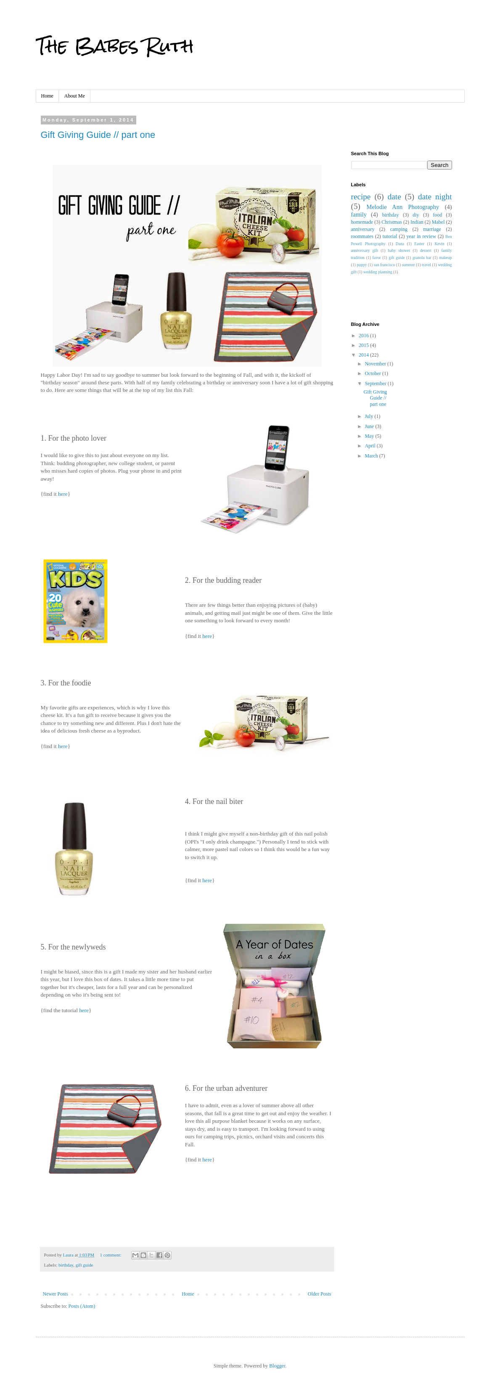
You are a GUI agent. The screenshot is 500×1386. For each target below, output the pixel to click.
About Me (74, 96)
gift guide (84, 1264)
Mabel (438, 222)
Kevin (439, 243)
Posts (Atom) (82, 1306)
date (394, 196)
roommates (362, 236)
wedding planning (377, 272)
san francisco (384, 264)
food (437, 215)
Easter (419, 243)
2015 (364, 345)
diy (416, 215)
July (369, 416)
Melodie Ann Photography (403, 207)
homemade (362, 222)
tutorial (390, 236)
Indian (416, 222)
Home (47, 96)
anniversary (363, 229)
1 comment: (111, 1254)
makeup (445, 257)
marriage (432, 229)
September (376, 383)
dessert (425, 250)
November (376, 364)
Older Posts (319, 1294)
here (63, 494)
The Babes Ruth (115, 46)
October (373, 373)
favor (376, 257)
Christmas (391, 222)
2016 (364, 336)
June (370, 426)
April (370, 446)
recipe (361, 196)
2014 (364, 355)
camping (398, 229)
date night (435, 196)
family (359, 214)
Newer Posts (55, 1294)
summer (408, 264)
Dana (400, 243)
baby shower (399, 250)
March (372, 456)
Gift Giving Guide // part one (98, 135)
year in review (422, 236)
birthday (65, 1264)
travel (426, 264)
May (370, 436)
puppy (362, 264)
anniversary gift (364, 250)
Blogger (277, 1366)
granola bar (422, 257)
